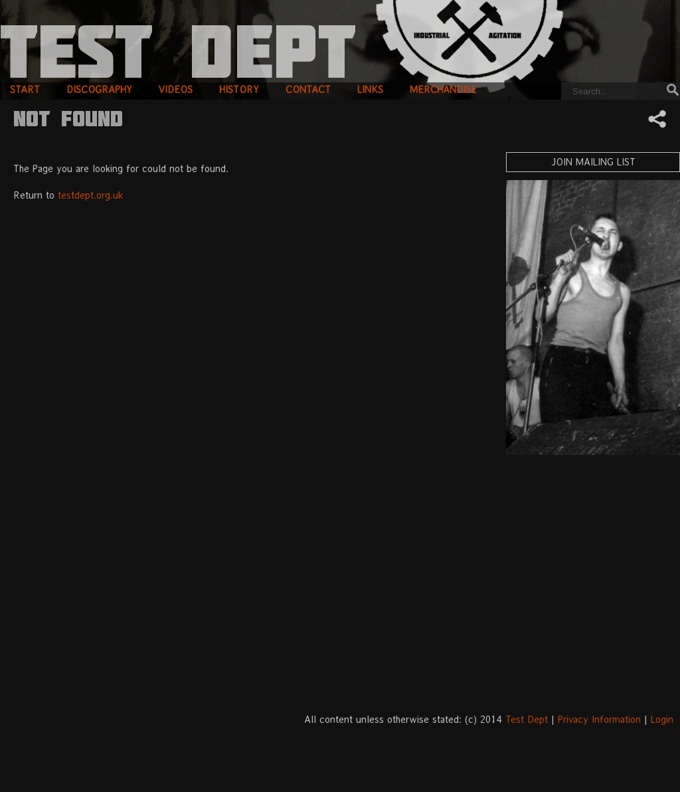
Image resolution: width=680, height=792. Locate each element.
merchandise (443, 89)
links (370, 89)
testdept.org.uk (90, 195)
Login (662, 719)
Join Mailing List (593, 161)
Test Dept (526, 719)
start (25, 89)
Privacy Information (599, 719)
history (239, 89)
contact (308, 89)
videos (176, 89)
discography (99, 89)
